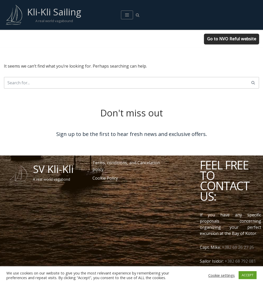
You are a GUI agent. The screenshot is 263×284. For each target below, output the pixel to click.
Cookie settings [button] (221, 275)
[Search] (137, 15)
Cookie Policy (105, 178)
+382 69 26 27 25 (238, 247)
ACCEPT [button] (247, 275)
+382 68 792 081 (240, 261)
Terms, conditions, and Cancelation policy (126, 166)
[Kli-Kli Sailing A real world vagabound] (42, 15)
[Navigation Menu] (127, 15)
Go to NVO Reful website (231, 39)
